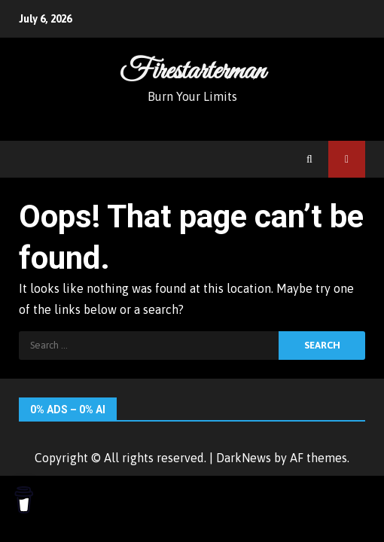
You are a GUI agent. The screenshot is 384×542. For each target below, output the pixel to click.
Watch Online (346, 159)
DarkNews (243, 457)
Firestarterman (192, 71)
